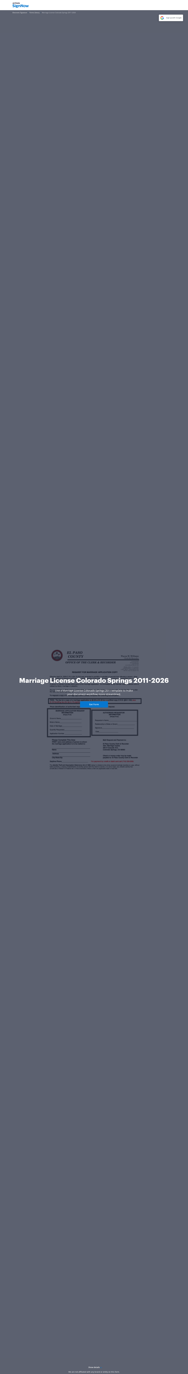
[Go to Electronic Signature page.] (20, 12)
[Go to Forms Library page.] (35, 12)
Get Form (94, 704)
